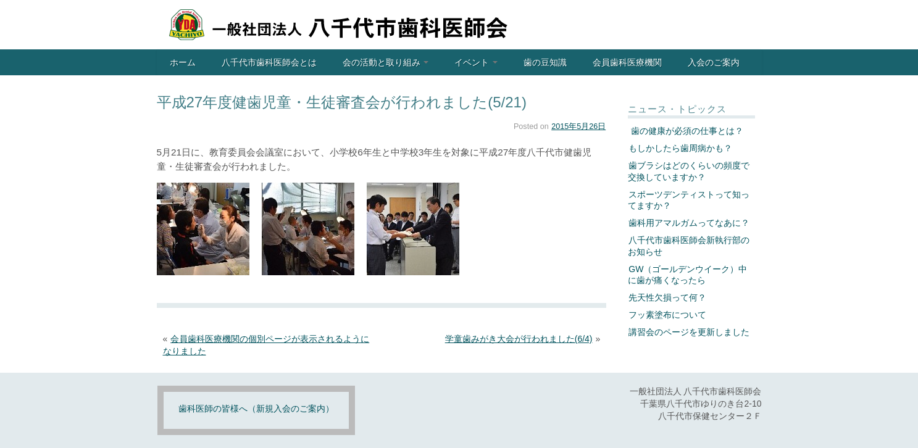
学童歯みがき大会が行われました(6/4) (519, 339)
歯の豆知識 (545, 62)
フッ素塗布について (667, 315)
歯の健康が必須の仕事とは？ (685, 131)
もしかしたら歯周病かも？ (680, 148)
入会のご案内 (714, 62)
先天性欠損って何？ (667, 297)
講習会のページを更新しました (688, 332)
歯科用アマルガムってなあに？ (688, 223)
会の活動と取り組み (386, 62)
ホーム (183, 62)
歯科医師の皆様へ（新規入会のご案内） (256, 408)
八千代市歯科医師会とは (269, 62)
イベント (476, 62)
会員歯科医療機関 (627, 62)
